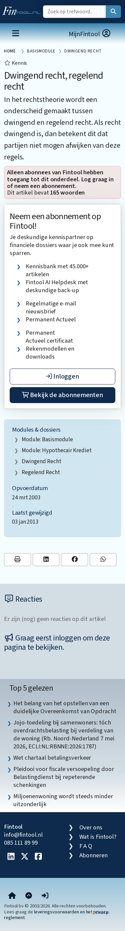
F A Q (86, 846)
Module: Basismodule (47, 439)
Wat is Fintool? (98, 836)
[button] (45, 896)
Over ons (90, 827)
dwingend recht (41, 461)
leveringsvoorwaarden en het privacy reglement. (56, 914)
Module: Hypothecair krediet (57, 450)
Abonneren (93, 855)
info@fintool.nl (23, 834)
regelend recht (41, 472)
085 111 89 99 (21, 842)
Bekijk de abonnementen (62, 395)
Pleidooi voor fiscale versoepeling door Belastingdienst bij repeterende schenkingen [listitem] (63, 777)
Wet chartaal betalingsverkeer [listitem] (52, 757)
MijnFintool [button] (90, 34)
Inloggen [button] (62, 376)
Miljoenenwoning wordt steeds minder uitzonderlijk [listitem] (63, 800)
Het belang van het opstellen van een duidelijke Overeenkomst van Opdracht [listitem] (64, 707)
